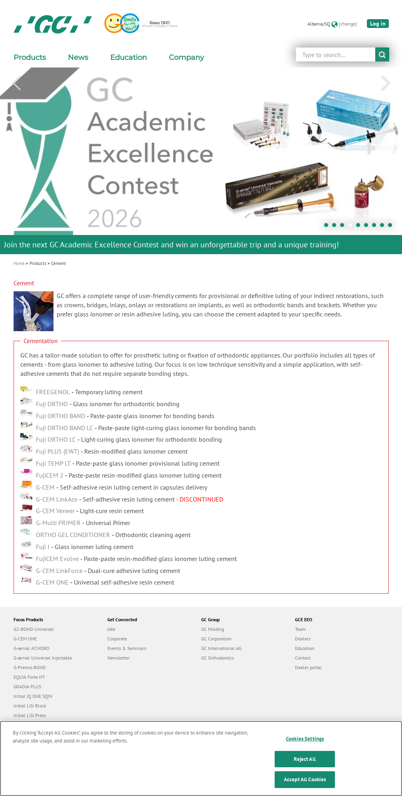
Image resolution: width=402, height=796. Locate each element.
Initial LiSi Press (30, 715)
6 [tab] (368, 227)
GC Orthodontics (217, 658)
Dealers (303, 639)
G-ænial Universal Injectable (43, 658)
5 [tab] (360, 227)
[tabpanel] (201, 160)
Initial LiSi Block (30, 706)
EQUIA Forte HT (29, 677)
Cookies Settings (305, 750)
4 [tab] (352, 227)
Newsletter (118, 658)
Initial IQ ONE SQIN (33, 696)
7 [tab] (376, 227)
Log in (378, 23)
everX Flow (25, 725)
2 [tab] (336, 227)
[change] (348, 24)
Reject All (304, 770)
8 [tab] (384, 227)
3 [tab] (344, 227)
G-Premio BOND (30, 667)
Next (385, 83)
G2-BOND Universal (34, 629)
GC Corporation (216, 639)
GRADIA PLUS (27, 686)
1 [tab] (328, 227)
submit (382, 54)
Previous (16, 83)
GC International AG (221, 648)
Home (19, 263)
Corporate (117, 639)
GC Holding (212, 629)
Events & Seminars (126, 648)
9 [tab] (392, 227)
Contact (303, 658)
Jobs (111, 629)
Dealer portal (308, 667)
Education (305, 648)
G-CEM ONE (25, 639)
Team (300, 629)
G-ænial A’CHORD (32, 648)
